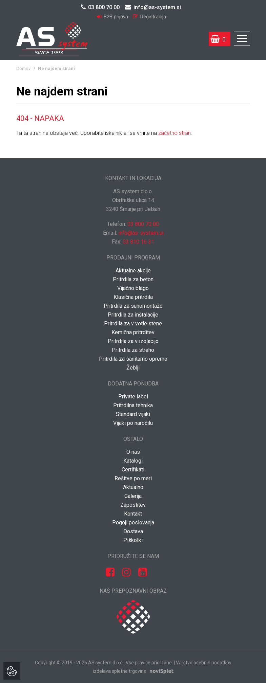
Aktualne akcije (133, 270)
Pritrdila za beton (133, 279)
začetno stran (174, 133)
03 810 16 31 (138, 241)
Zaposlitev (133, 505)
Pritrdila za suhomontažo (133, 306)
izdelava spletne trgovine (119, 671)
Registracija (149, 17)
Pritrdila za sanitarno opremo (133, 359)
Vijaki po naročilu (133, 423)
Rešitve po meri (133, 478)
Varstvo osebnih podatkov (203, 662)
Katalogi (133, 460)
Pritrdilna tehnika (133, 405)
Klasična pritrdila (133, 297)
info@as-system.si (153, 7)
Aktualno (133, 487)
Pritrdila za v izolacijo (133, 341)
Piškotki (133, 540)
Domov (23, 68)
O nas (133, 452)
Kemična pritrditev (133, 332)
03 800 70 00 (100, 7)
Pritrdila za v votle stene (133, 323)
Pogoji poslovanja (133, 522)
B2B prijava (113, 17)
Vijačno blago (133, 288)
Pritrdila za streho (133, 350)
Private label (133, 396)
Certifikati (133, 469)
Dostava (133, 531)
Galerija (133, 496)
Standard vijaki (133, 414)
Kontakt (133, 513)
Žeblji (133, 367)
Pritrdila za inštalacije (133, 314)
